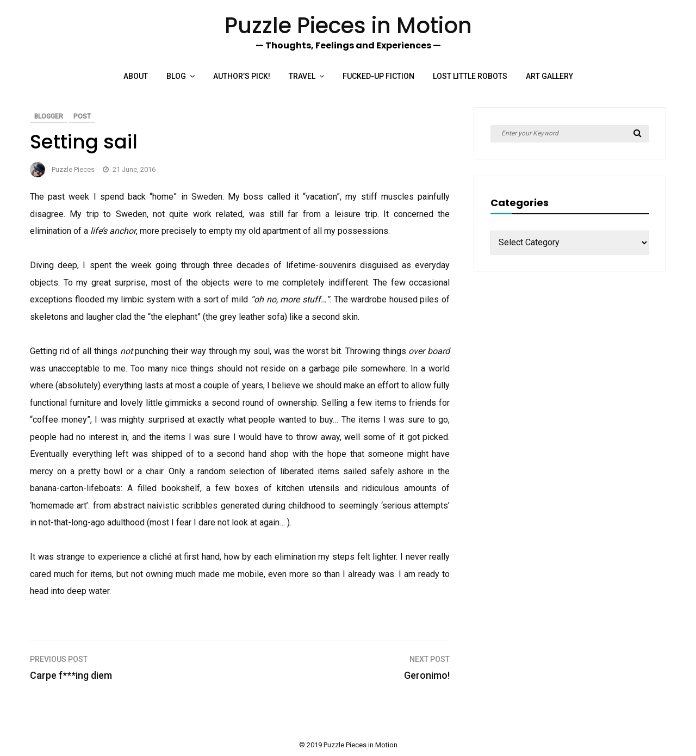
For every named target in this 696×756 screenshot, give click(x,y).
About (135, 76)
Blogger (48, 116)
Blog (176, 76)
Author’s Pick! (241, 76)
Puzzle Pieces (73, 169)
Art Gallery (549, 76)
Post (82, 116)
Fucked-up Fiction (378, 76)
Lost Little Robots (470, 76)
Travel (302, 76)
